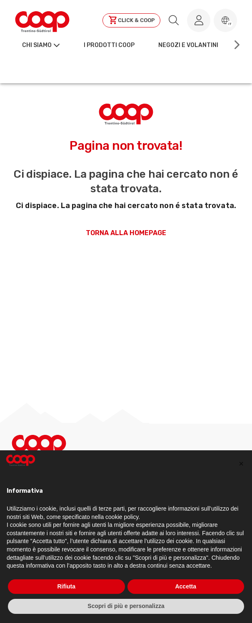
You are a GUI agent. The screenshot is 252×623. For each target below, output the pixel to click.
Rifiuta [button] (66, 586)
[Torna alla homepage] (42, 20)
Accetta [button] (185, 586)
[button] (225, 20)
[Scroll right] (236, 45)
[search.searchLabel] (174, 20)
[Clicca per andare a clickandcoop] (131, 20)
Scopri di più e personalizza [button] (125, 606)
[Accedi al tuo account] (198, 20)
